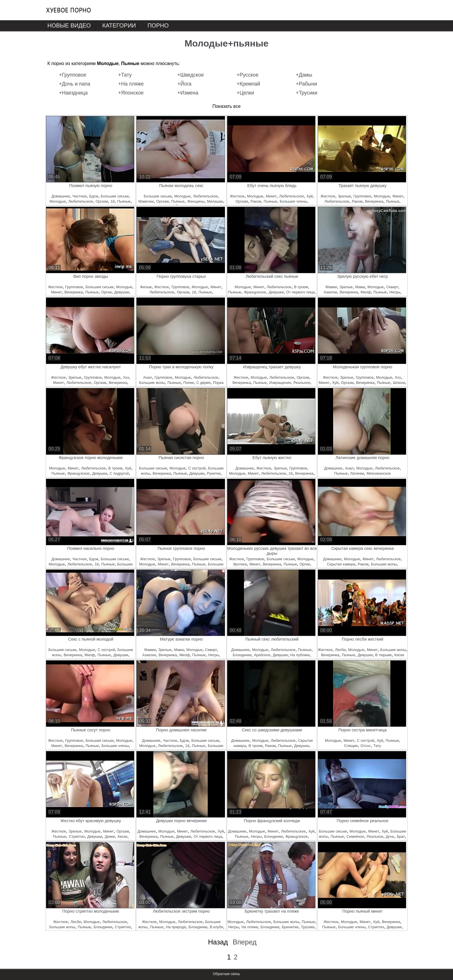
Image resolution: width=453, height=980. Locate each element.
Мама (360, 287)
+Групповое (72, 75)
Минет (271, 196)
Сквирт (392, 287)
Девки (110, 836)
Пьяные (124, 201)
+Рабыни (306, 84)
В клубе (216, 927)
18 (113, 201)
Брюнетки (290, 927)
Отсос (366, 746)
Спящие (351, 746)
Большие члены (293, 201)
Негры (394, 292)
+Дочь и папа (74, 84)
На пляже (250, 927)
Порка (218, 382)
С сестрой (196, 468)
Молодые (58, 201)
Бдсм (93, 196)
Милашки (215, 201)
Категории (119, 25)
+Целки (245, 93)
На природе (176, 927)
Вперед (245, 942)
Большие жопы (152, 382)
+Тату (125, 75)
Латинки (357, 473)
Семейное (355, 836)
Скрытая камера (341, 564)
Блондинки (242, 655)
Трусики (308, 927)
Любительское (80, 201)
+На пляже (131, 84)
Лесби (340, 650)
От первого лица (300, 292)
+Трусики (306, 93)
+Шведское (190, 75)
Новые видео (69, 25)
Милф (366, 292)
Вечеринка (374, 201)
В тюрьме (383, 655)
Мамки (331, 287)
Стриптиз (77, 836)
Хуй (310, 196)
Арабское (262, 655)
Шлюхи (399, 382)
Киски (399, 655)
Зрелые (344, 196)
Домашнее (60, 196)
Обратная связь (226, 974)
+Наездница (73, 93)
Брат (401, 836)
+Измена (187, 93)
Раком (255, 201)
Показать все (226, 106)
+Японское (131, 93)
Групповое (362, 196)
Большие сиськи (115, 196)
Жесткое (237, 196)
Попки (188, 382)
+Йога (184, 84)
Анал (147, 377)
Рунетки (213, 473)
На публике (300, 655)
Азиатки (330, 292)
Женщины (196, 201)
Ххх (126, 377)
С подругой (119, 473)
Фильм (146, 287)
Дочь (390, 836)
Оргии (106, 292)
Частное (80, 196)
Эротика (240, 564)
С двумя (203, 382)
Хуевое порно (68, 10)
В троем (301, 287)
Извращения (280, 382)
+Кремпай (248, 84)
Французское (255, 292)
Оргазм (102, 201)
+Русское (248, 75)
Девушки (121, 292)
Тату (377, 746)
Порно (157, 25)
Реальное (302, 382)
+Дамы (304, 75)
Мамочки (146, 201)
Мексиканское (379, 473)
